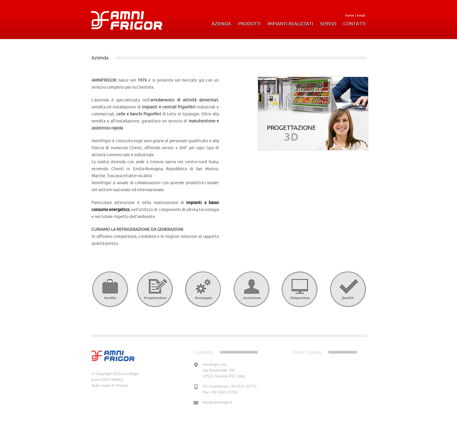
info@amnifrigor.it (217, 402)
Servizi (328, 24)
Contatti (354, 24)
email (361, 15)
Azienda (221, 24)
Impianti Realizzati (290, 24)
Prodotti (249, 24)
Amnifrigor (130, 374)
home (349, 15)
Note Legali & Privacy (110, 385)
